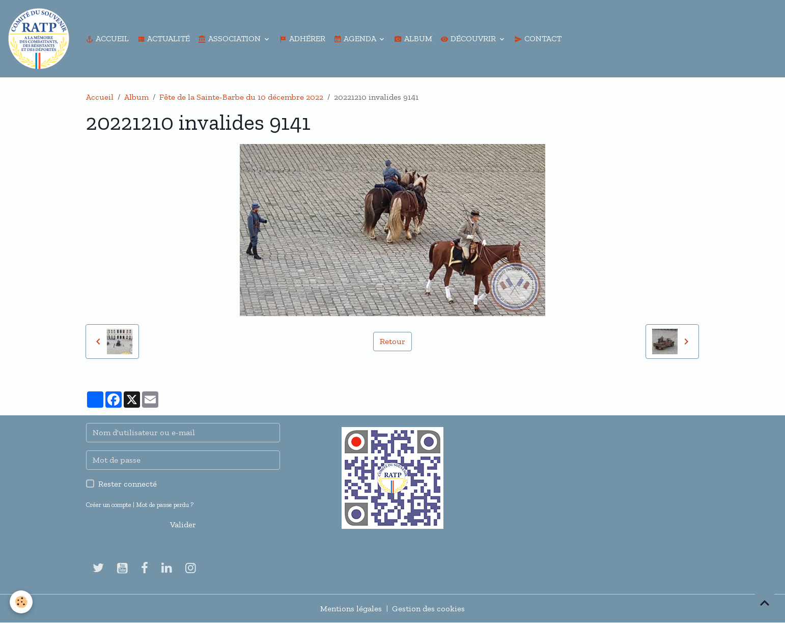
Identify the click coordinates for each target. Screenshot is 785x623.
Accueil (107, 38)
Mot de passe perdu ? (164, 504)
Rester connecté (127, 484)
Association (230, 38)
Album (413, 38)
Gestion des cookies (428, 608)
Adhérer (302, 38)
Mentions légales (351, 608)
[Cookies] (21, 601)
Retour (392, 341)
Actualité (163, 38)
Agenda (355, 38)
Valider (183, 524)
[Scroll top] (764, 602)
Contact (538, 38)
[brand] (40, 38)
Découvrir (469, 38)
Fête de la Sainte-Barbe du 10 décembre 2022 (241, 97)
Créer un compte (108, 504)
